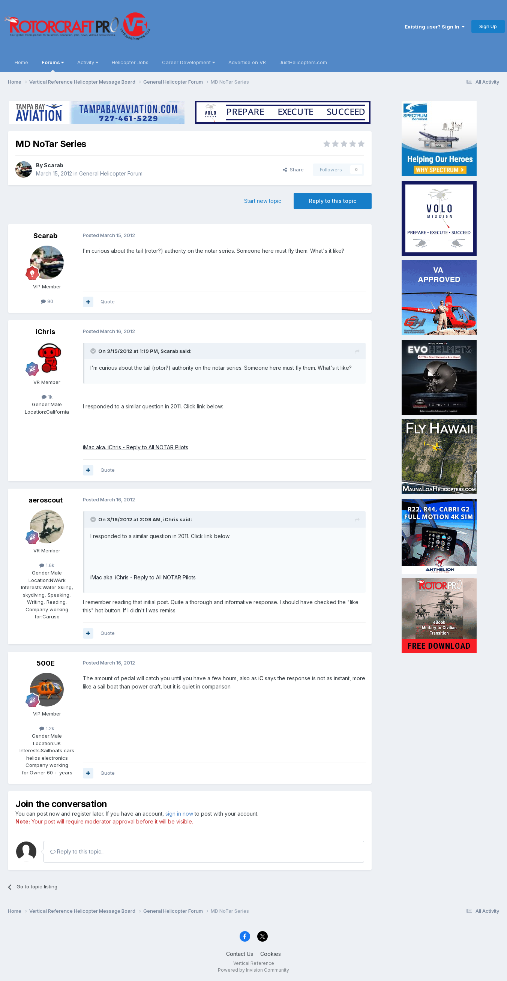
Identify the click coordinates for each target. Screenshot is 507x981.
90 (47, 301)
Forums (53, 65)
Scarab (53, 165)
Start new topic (262, 201)
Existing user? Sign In (435, 27)
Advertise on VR (247, 62)
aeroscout (45, 500)
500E (45, 663)
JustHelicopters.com (303, 62)
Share (293, 169)
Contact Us (239, 954)
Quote (107, 301)
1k (47, 397)
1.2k (46, 728)
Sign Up (488, 26)
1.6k (46, 565)
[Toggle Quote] (93, 351)
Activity (87, 62)
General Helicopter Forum (110, 173)
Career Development (188, 62)
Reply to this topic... (77, 851)
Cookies (270, 954)
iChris (45, 332)
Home (21, 62)
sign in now (179, 813)
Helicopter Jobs (130, 62)
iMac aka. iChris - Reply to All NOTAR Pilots (135, 447)
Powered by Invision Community (253, 970)
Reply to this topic (332, 201)
